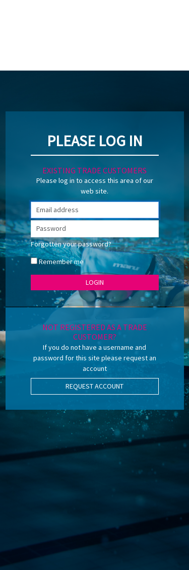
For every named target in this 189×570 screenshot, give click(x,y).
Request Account (94, 386)
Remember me (61, 261)
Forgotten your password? (71, 243)
